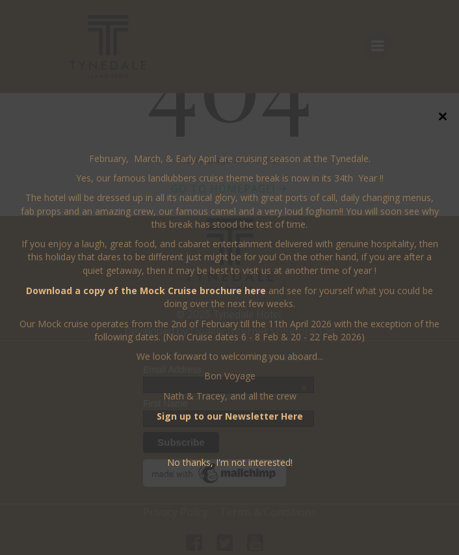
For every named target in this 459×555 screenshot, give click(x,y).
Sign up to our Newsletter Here (230, 416)
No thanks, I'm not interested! (230, 462)
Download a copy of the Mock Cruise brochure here (146, 290)
